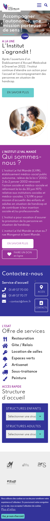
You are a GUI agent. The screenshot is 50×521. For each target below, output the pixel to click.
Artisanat (20, 365)
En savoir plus (18, 92)
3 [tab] (27, 36)
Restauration (23, 338)
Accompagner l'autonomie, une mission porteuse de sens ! (22, 23)
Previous (1, 23)
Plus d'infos (8, 509)
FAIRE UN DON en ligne (23, 254)
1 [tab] (23, 36)
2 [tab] (25, 36)
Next (48, 23)
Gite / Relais (22, 345)
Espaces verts (23, 358)
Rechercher (46, 5)
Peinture (19, 378)
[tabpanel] (25, 23)
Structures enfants (23, 408)
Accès (41, 292)
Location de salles (27, 352)
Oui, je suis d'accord (12, 516)
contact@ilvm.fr (21, 301)
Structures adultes (23, 426)
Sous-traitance (24, 371)
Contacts (41, 308)
